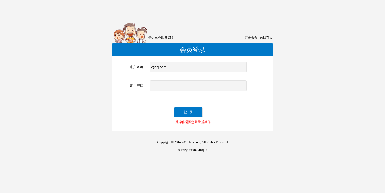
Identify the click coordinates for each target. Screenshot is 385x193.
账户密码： (138, 86)
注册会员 (251, 37)
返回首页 (266, 37)
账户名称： (138, 67)
